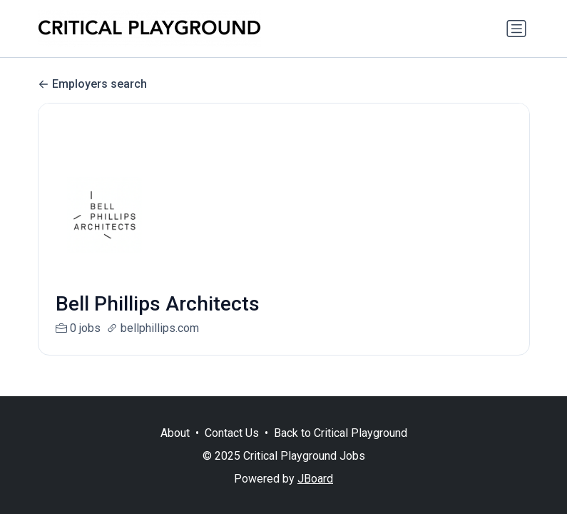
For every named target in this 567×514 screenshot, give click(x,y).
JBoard (315, 478)
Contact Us (232, 433)
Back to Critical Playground (340, 433)
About (175, 433)
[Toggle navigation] (516, 28)
